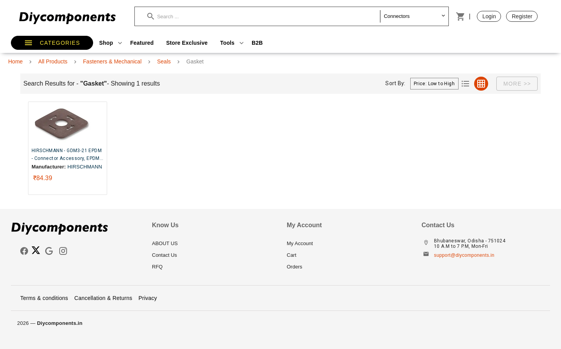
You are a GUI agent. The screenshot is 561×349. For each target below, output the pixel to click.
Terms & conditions (44, 298)
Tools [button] (232, 43)
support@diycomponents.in (464, 255)
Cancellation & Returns (103, 298)
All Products (52, 61)
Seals (164, 61)
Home (15, 61)
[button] (263, 16)
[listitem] (213, 243)
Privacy (147, 298)
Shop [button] (111, 43)
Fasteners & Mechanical (112, 61)
